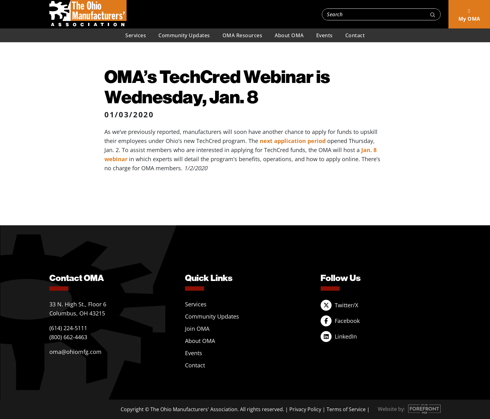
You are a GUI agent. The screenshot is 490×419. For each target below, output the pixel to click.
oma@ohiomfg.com (75, 351)
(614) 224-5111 (68, 328)
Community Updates (184, 35)
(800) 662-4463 (68, 337)
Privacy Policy (305, 409)
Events (324, 35)
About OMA (289, 35)
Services (135, 35)
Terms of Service (346, 409)
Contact (355, 35)
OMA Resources (242, 35)
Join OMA (197, 328)
